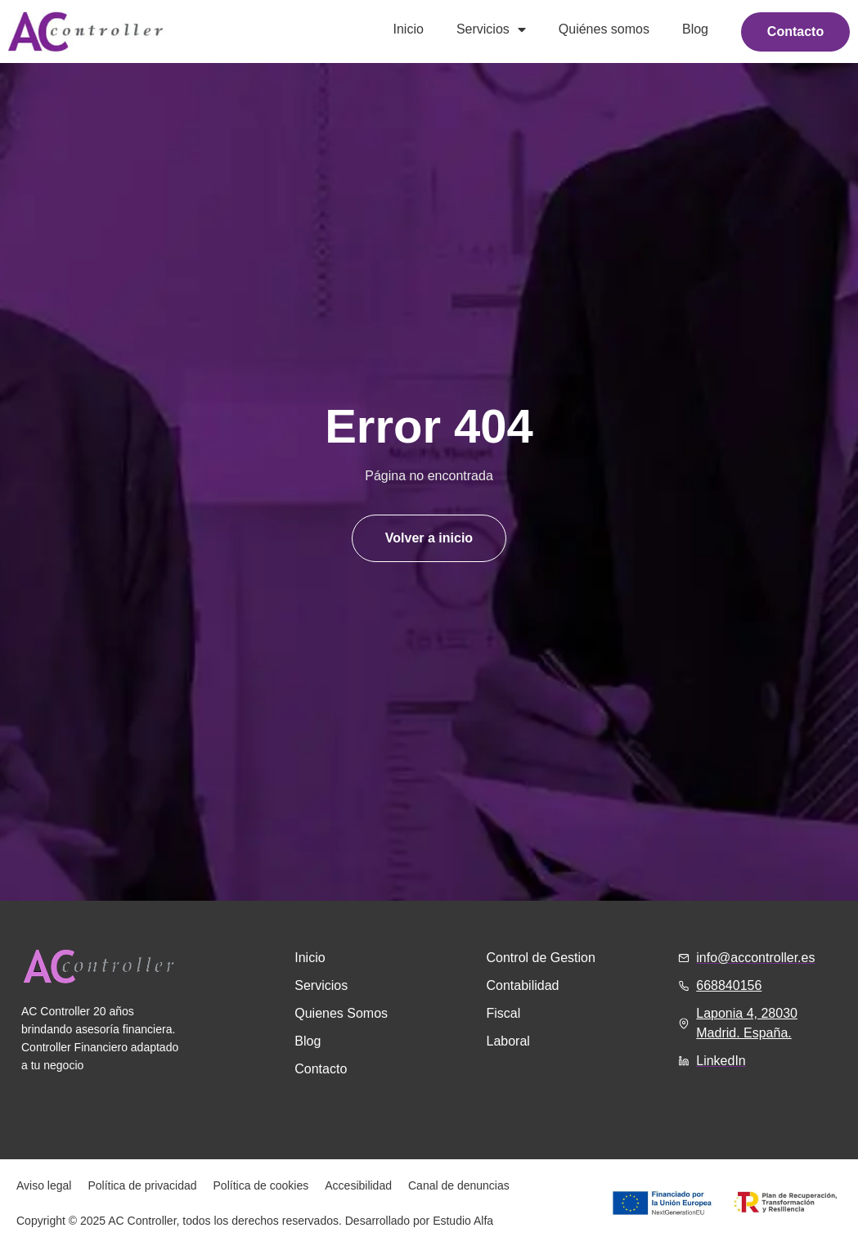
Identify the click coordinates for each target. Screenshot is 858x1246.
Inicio (408, 29)
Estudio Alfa (463, 1220)
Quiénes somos (603, 29)
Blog (695, 29)
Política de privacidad (142, 1185)
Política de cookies (261, 1185)
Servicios (491, 29)
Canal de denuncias (459, 1185)
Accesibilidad (358, 1185)
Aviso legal (43, 1185)
